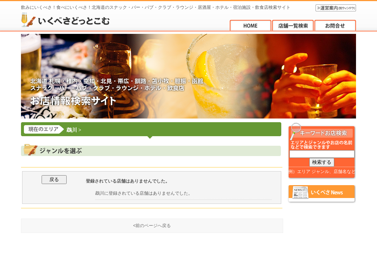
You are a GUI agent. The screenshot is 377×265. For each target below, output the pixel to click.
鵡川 (72, 130)
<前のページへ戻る (152, 225)
